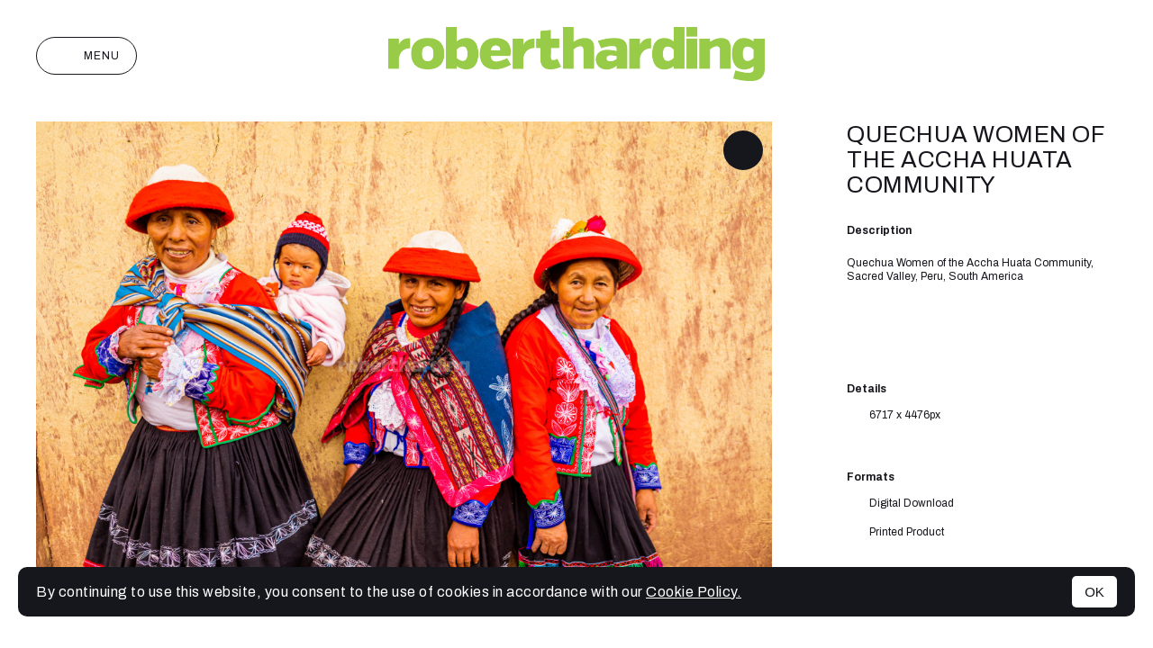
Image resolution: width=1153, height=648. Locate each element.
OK (1094, 591)
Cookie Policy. (693, 591)
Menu (86, 56)
